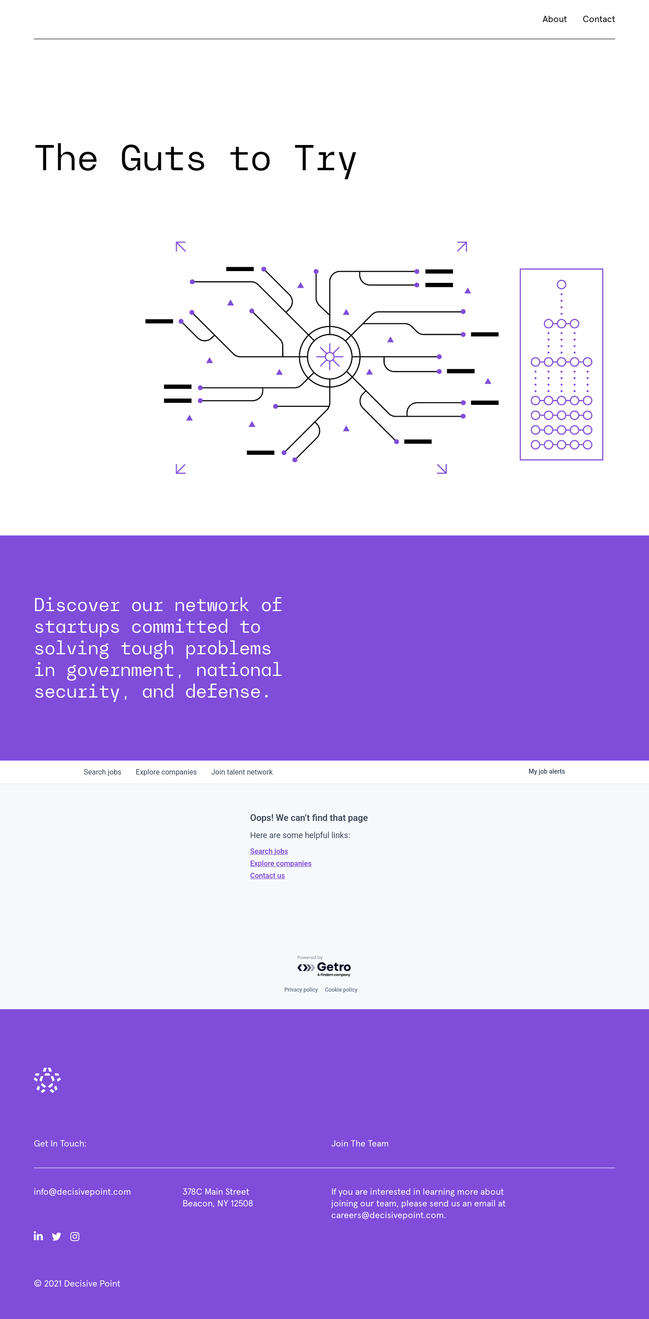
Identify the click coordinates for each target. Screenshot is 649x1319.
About (555, 19)
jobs (102, 772)
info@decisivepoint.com (82, 1192)
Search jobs (269, 851)
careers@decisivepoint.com (387, 1215)
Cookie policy (341, 990)
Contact (599, 19)
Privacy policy (301, 990)
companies (166, 772)
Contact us (267, 875)
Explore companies (280, 863)
